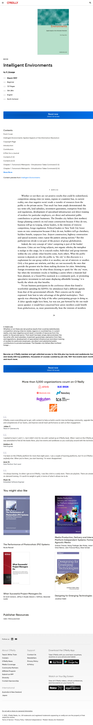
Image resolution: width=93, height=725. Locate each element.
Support (31, 650)
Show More (7, 172)
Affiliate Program (9, 671)
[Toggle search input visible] (90, 2)
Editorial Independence (33, 720)
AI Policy (30, 664)
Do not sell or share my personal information (17, 711)
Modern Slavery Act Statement (53, 720)
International (8, 687)
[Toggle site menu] (2, 2)
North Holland (12, 99)
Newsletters (31, 658)
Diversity (5, 678)
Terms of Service (7, 720)
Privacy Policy (32, 661)
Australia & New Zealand (12, 692)
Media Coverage (8, 664)
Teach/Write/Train (9, 654)
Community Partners (10, 668)
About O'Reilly (9, 650)
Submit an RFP (7, 674)
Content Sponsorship (10, 681)
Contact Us (31, 654)
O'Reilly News (7, 661)
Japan (4, 695)
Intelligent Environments (30, 178)
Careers (5, 658)
